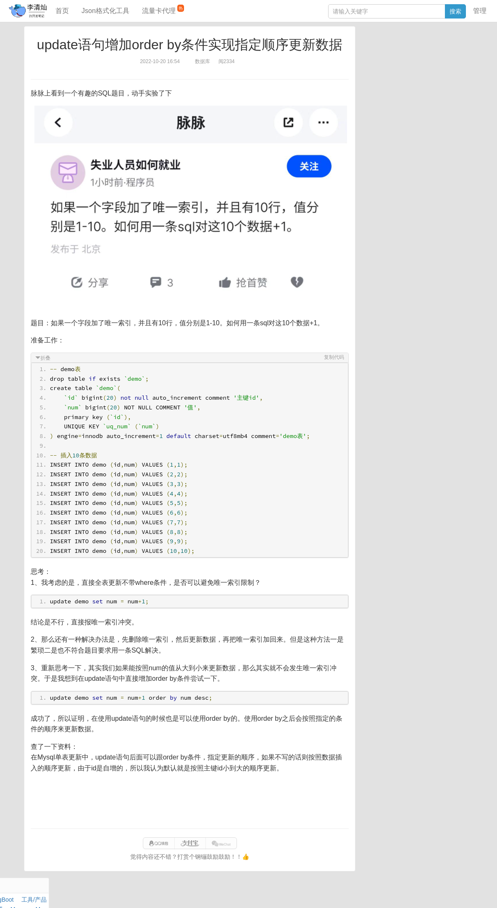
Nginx (461, 67)
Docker (397, 67)
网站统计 (413, 893)
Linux (380, 77)
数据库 (400, 48)
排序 (447, 77)
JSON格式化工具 (383, 120)
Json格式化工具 (105, 10)
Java (367, 48)
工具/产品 (456, 48)
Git (364, 77)
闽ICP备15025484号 (215, 893)
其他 (416, 67)
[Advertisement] (189, 801)
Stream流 (438, 67)
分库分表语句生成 (384, 146)
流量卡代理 (163, 9)
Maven (446, 58)
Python (428, 77)
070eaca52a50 (352, 893)
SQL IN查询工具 (382, 133)
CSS (463, 77)
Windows (373, 67)
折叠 (47, 358)
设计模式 (402, 77)
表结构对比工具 (381, 158)
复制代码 (333, 357)
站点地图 (386, 893)
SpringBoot (426, 48)
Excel (368, 87)
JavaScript (401, 58)
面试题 (426, 58)
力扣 (382, 48)
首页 (62, 10)
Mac (463, 58)
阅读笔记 (372, 58)
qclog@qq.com (277, 893)
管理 (479, 10)
